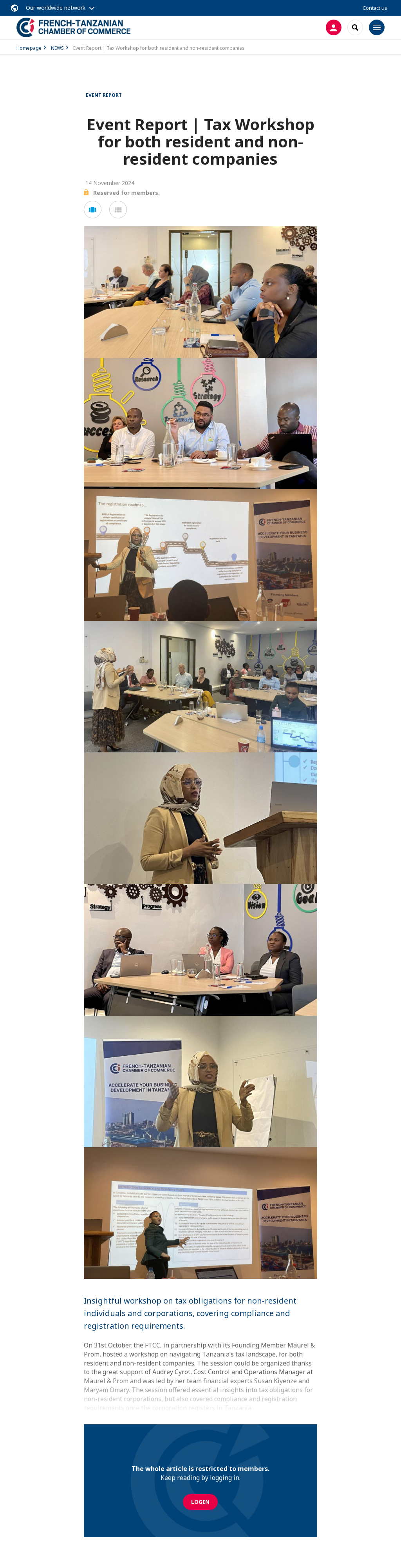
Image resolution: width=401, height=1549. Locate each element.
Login (200, 1501)
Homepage (29, 48)
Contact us (375, 7)
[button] (92, 209)
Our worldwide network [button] (55, 7)
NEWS (57, 48)
